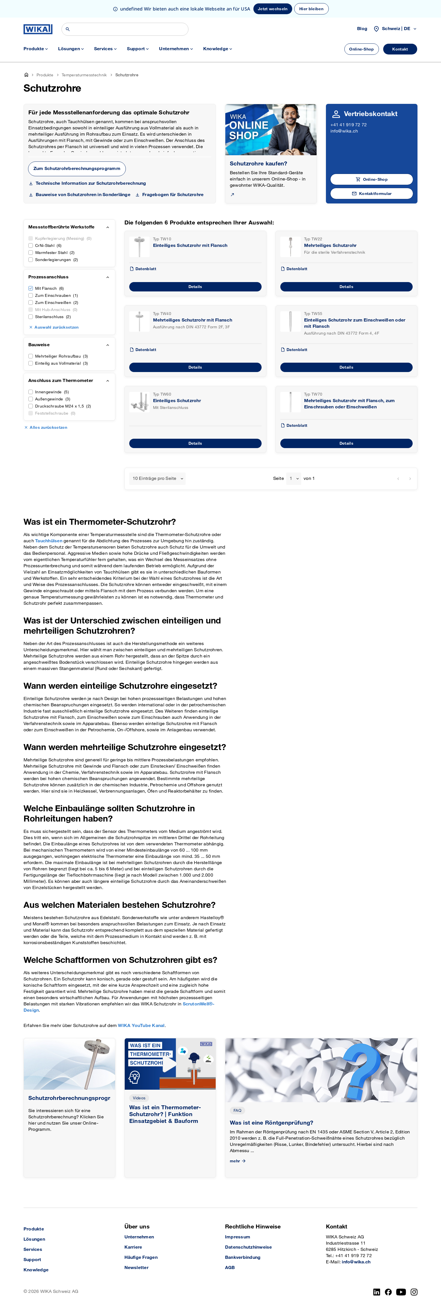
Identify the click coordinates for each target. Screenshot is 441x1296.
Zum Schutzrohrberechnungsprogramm (76, 168)
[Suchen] (125, 29)
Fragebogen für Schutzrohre (172, 195)
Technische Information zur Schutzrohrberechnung (91, 183)
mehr (238, 1161)
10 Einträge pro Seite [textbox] (155, 478)
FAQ (237, 1110)
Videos (139, 1098)
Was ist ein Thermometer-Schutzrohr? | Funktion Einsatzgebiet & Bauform (165, 1114)
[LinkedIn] (376, 1292)
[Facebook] (388, 1292)
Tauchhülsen (48, 541)
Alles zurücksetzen (48, 427)
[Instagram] (414, 1292)
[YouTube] (401, 1292)
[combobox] (157, 478)
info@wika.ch (344, 131)
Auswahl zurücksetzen (57, 327)
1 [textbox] (291, 478)
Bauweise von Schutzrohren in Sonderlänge (83, 195)
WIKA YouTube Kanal (141, 1025)
